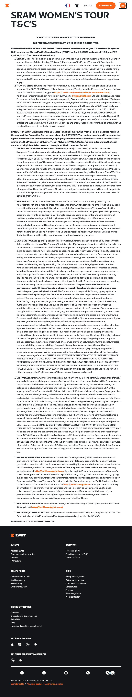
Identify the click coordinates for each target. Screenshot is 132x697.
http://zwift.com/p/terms (77, 484)
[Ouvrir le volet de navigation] (122, 6)
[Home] (7, 5)
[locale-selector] (67, 5)
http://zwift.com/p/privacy (49, 471)
